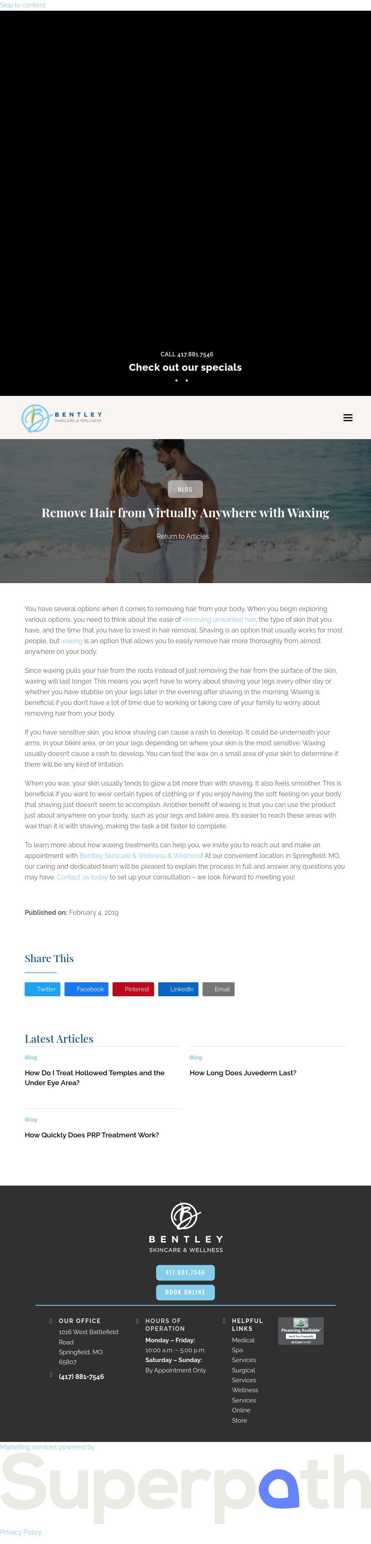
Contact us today (82, 880)
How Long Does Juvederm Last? (243, 1077)
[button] (348, 419)
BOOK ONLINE (185, 1298)
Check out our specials (185, 367)
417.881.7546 (185, 1277)
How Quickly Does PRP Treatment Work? (92, 1139)
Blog (185, 491)
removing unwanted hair (219, 622)
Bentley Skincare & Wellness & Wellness (140, 859)
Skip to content (23, 5)
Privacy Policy (21, 1538)
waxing (72, 644)
